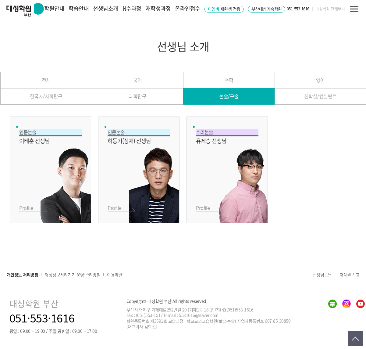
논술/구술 (229, 96)
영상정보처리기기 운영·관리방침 (72, 275)
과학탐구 (137, 96)
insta (346, 303)
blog (332, 303)
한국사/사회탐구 (46, 96)
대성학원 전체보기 (330, 9)
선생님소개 (105, 8)
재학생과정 (158, 8)
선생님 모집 (323, 275)
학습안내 (79, 8)
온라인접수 (187, 8)
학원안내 (54, 8)
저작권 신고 (349, 275)
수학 (229, 80)
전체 (46, 80)
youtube (360, 303)
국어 (137, 80)
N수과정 (132, 8)
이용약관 (114, 275)
